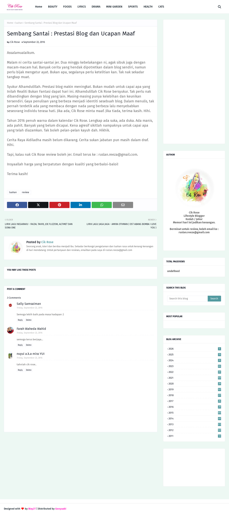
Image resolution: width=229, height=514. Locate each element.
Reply (20, 320)
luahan (19, 23)
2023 (195, 366)
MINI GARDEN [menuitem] (114, 6)
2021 (195, 377)
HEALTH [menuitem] (148, 6)
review (25, 192)
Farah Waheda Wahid (31, 329)
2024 (195, 360)
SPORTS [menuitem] (133, 6)
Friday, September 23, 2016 (29, 308)
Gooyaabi (60, 508)
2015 (195, 412)
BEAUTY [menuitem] (52, 6)
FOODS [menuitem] (67, 6)
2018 (195, 395)
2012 (195, 430)
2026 (195, 348)
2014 (195, 418)
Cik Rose (15, 42)
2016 (195, 406)
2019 (195, 389)
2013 (195, 424)
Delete (28, 320)
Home (10, 23)
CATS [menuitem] (161, 6)
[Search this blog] (187, 298)
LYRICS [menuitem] (81, 6)
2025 (195, 354)
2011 (195, 436)
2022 (195, 372)
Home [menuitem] (38, 6)
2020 (195, 383)
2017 (195, 401)
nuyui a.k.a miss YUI (31, 354)
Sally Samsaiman (29, 304)
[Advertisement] (80, 466)
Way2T (32, 508)
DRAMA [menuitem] (96, 6)
